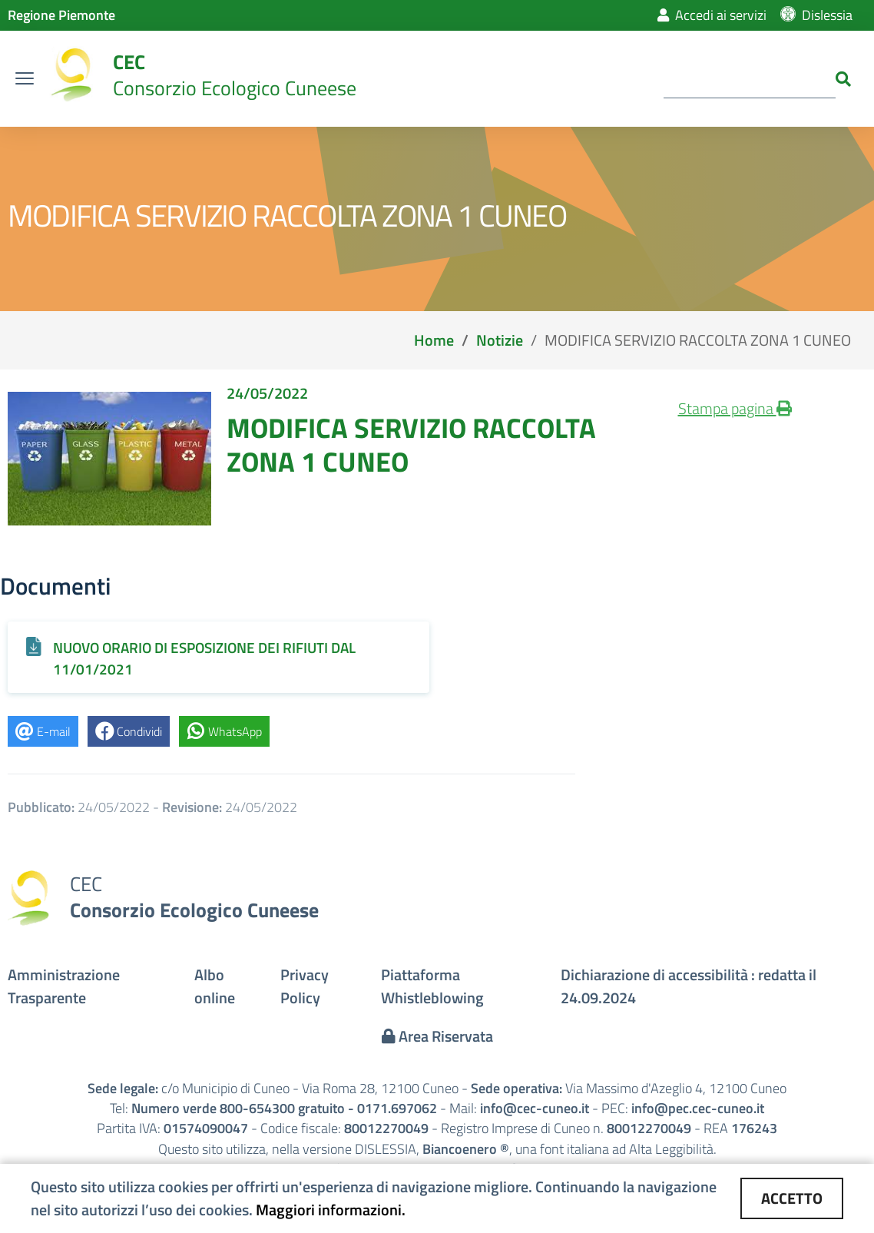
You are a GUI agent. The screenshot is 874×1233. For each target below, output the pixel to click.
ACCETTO (792, 1198)
